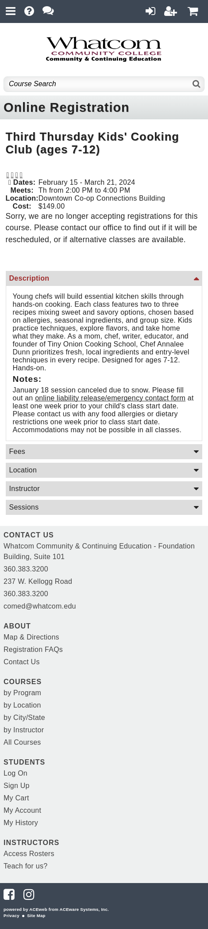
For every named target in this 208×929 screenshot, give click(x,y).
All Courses (22, 742)
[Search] (197, 84)
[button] (17, 175)
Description (29, 278)
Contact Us (22, 662)
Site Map (36, 915)
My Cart (16, 798)
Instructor (24, 488)
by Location (22, 705)
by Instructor (24, 730)
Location (23, 470)
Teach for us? (25, 866)
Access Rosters (29, 853)
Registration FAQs (33, 649)
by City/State (24, 717)
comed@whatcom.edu (40, 606)
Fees (17, 451)
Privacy (11, 915)
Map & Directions (31, 637)
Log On (15, 773)
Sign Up (17, 785)
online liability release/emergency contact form (110, 398)
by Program (22, 693)
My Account (22, 810)
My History (21, 822)
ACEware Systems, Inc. (84, 909)
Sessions (24, 507)
